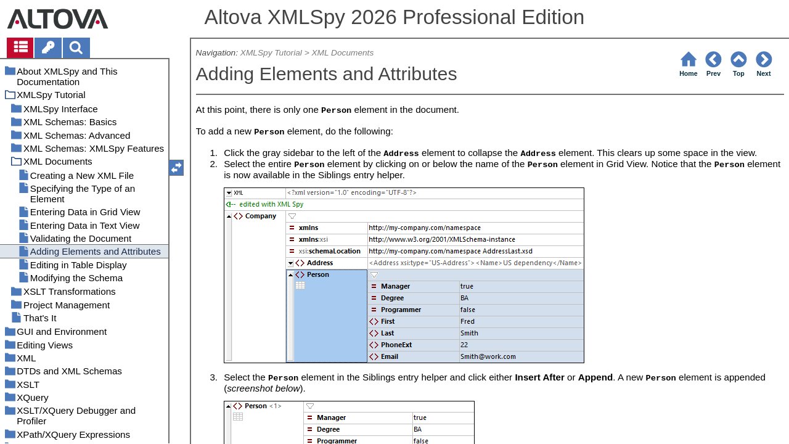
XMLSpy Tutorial (271, 52)
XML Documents (342, 52)
